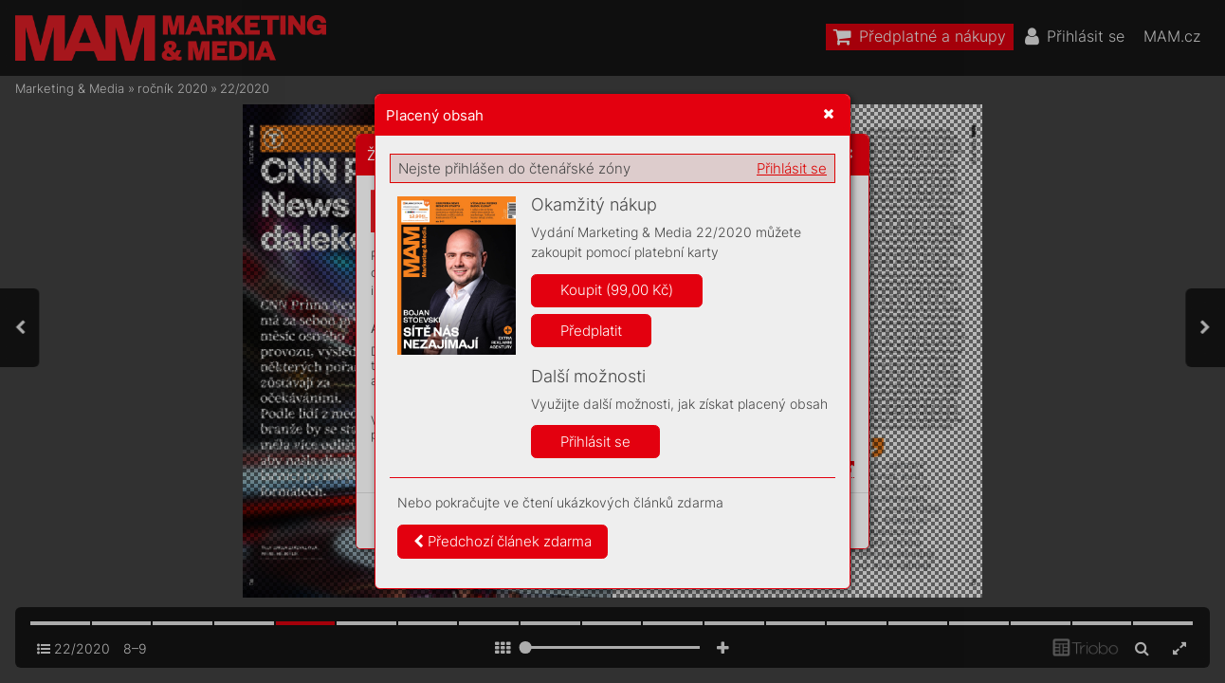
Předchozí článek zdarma (502, 541)
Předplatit (591, 331)
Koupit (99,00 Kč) (616, 290)
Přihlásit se (792, 168)
